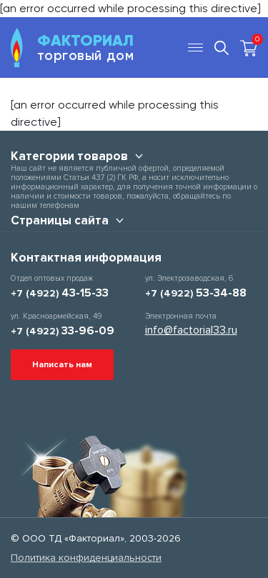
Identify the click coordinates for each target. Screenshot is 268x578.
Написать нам (62, 364)
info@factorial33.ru (191, 330)
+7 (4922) (60, 293)
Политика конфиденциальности (86, 558)
